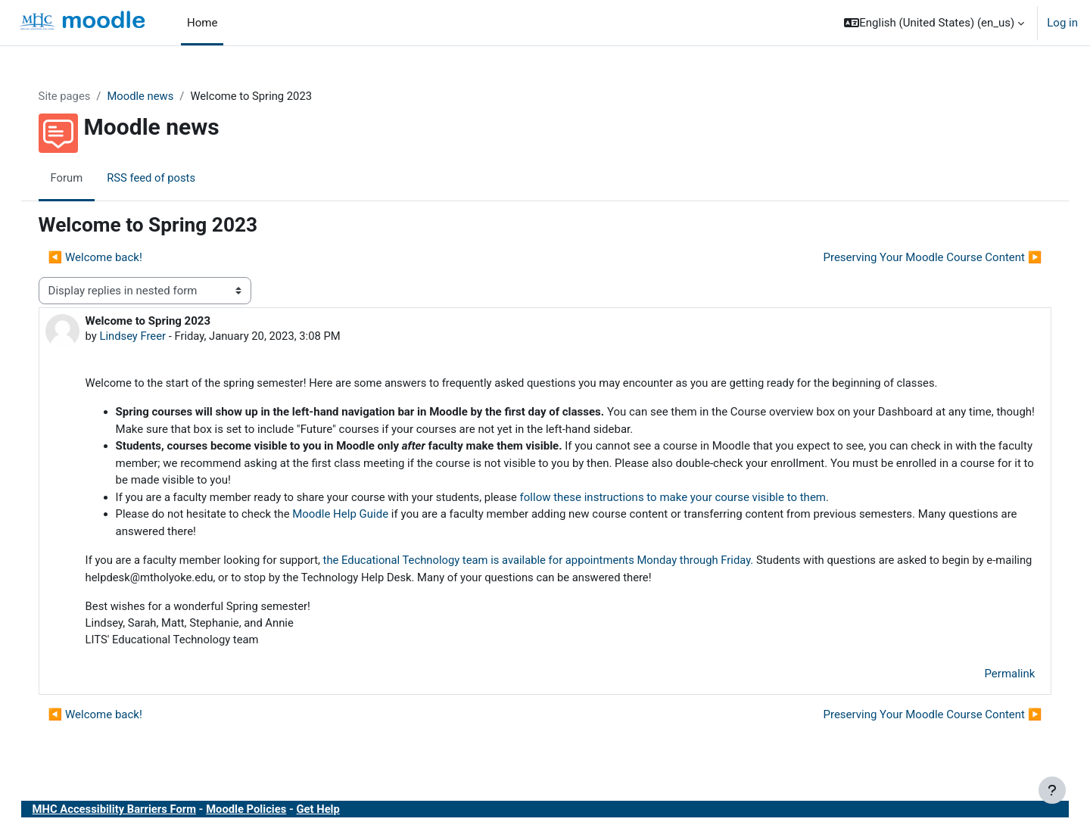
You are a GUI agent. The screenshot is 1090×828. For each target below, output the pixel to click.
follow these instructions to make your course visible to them (694, 499)
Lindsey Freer (148, 337)
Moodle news (157, 96)
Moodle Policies (265, 811)
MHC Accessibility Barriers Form (131, 811)
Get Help (338, 811)
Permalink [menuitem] (994, 676)
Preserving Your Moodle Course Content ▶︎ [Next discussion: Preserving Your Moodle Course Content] (917, 258)
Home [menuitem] (202, 23)
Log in (1062, 23)
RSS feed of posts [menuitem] (168, 178)
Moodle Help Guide (358, 515)
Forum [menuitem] (82, 178)
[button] (934, 22)
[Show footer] (1052, 790)
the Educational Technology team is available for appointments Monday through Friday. (561, 561)
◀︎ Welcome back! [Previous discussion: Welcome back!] (110, 258)
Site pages (80, 96)
